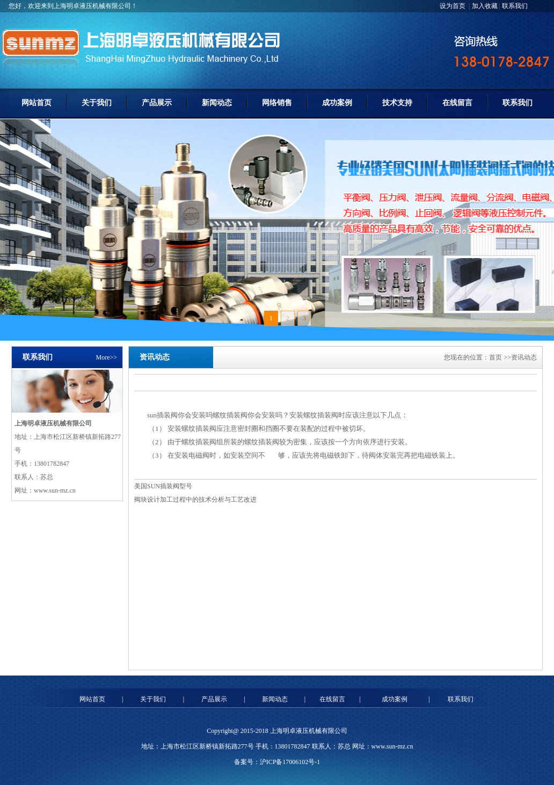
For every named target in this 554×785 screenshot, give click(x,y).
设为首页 (453, 6)
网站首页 (36, 103)
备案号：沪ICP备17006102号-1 (277, 762)
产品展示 (157, 103)
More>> (106, 357)
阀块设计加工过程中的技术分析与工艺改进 (195, 499)
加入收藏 (485, 6)
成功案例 (337, 103)
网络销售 (277, 103)
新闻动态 (217, 103)
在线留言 (457, 103)
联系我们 (515, 6)
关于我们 (97, 103)
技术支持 (397, 103)
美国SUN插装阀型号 (163, 486)
